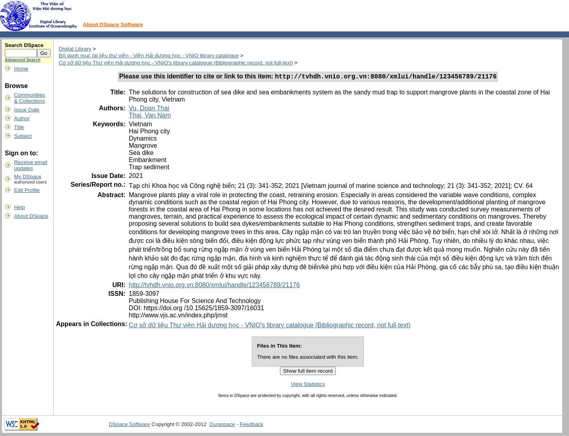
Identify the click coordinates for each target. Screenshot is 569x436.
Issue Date (26, 110)
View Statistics (308, 385)
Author (21, 118)
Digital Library (75, 49)
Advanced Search (22, 59)
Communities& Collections (29, 98)
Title (19, 127)
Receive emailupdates (30, 165)
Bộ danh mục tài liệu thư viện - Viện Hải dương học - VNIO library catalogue (149, 56)
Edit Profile (26, 190)
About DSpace (31, 216)
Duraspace (222, 425)
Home (21, 69)
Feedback (251, 425)
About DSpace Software (113, 24)
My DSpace (27, 177)
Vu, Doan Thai (149, 109)
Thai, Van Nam (150, 116)
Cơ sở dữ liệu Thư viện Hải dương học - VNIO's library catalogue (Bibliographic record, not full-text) (176, 63)
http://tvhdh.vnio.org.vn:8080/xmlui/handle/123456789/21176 (214, 286)
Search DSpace (24, 45)
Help (19, 207)
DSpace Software (129, 425)
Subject (22, 136)
